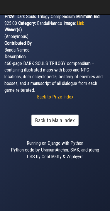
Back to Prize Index (55, 97)
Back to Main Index (55, 120)
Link (80, 23)
